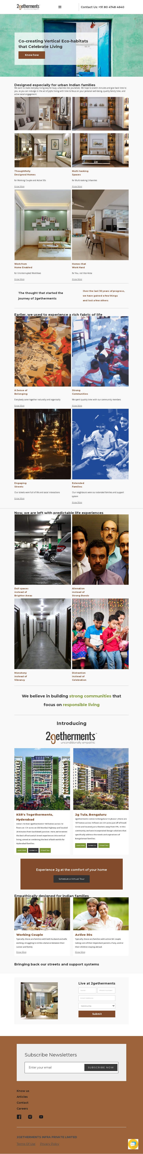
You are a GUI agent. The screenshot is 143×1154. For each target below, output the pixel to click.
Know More (19, 186)
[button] (60, 7)
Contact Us (33, 850)
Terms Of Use (26, 1144)
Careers (22, 1108)
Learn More (22, 850)
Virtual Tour (45, 850)
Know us (23, 1091)
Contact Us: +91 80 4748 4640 (102, 7)
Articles (22, 1097)
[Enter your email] (72, 1067)
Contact (23, 1102)
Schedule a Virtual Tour (72, 878)
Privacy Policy (49, 1144)
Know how (32, 54)
